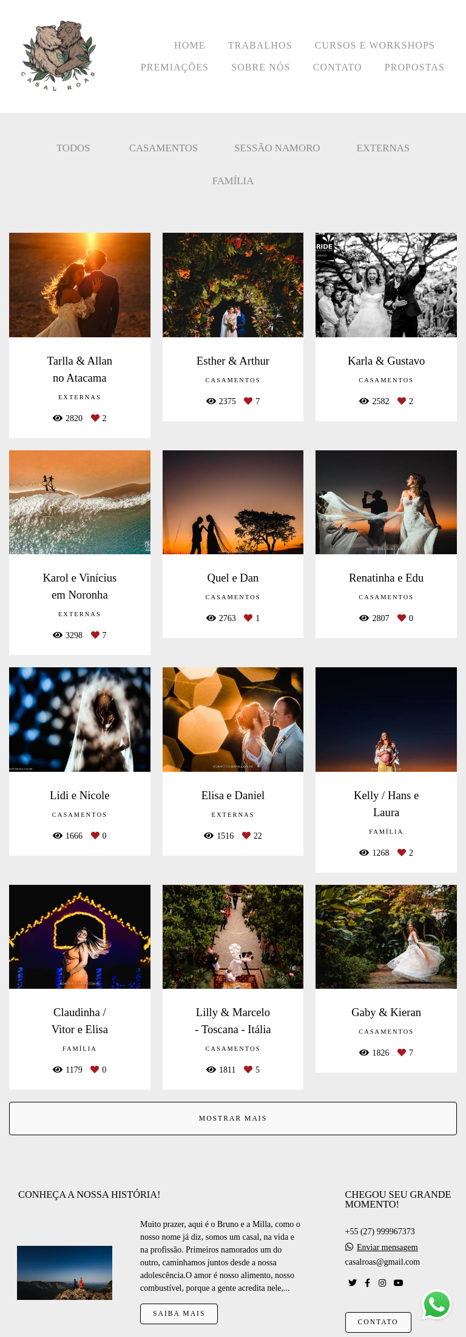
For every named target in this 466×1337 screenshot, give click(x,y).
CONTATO (337, 67)
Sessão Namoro (277, 148)
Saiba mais (179, 1314)
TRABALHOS (260, 45)
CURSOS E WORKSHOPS (375, 45)
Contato (378, 1322)
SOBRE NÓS (260, 67)
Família (233, 181)
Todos (73, 148)
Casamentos (163, 148)
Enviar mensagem (387, 1247)
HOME (190, 45)
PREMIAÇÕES (175, 67)
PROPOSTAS (415, 67)
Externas (383, 148)
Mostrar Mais (233, 1118)
